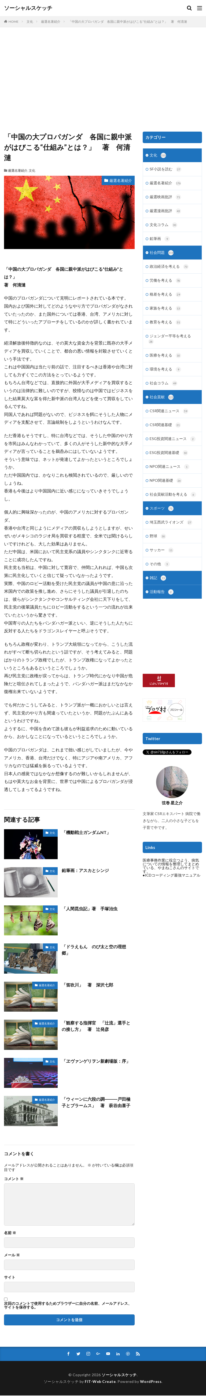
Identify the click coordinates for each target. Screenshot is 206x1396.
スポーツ (162, 515)
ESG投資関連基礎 (169, 459)
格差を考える (165, 297)
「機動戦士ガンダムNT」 (86, 832)
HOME (14, 22)
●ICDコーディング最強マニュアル (171, 883)
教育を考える (165, 325)
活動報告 (162, 600)
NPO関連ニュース (169, 473)
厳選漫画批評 (165, 212)
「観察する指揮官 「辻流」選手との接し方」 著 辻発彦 (96, 1026)
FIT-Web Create (100, 1381)
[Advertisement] (103, 80)
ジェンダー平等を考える (169, 342)
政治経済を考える (169, 269)
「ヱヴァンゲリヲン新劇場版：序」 (96, 1061)
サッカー (162, 558)
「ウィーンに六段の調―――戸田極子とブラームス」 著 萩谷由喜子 (96, 1102)
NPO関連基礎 (166, 487)
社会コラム (163, 388)
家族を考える (165, 311)
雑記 (158, 586)
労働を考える (165, 283)
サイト (9, 1277)
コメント (14, 1179)
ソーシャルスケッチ (28, 8)
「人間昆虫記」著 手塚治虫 (89, 908)
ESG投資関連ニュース (173, 445)
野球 (158, 544)
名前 (10, 1233)
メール (12, 1255)
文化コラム (163, 226)
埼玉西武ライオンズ (171, 530)
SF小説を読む (165, 170)
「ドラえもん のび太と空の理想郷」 (94, 949)
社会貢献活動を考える (173, 501)
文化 (30, 22)
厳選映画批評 (165, 198)
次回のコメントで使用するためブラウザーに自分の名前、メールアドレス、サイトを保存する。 (68, 1305)
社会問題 (162, 255)
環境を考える (165, 374)
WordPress (151, 1381)
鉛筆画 (160, 240)
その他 (160, 572)
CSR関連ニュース (169, 416)
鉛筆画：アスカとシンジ (85, 870)
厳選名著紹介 (50, 22)
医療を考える (165, 359)
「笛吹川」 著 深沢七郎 (87, 984)
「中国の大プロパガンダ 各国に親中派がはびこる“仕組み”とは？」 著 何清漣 (127, 22)
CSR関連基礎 (165, 430)
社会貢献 (162, 402)
